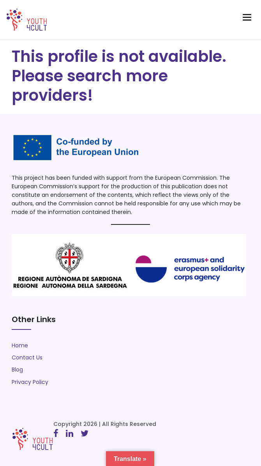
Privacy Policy (30, 382)
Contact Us (27, 357)
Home (20, 345)
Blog (17, 369)
